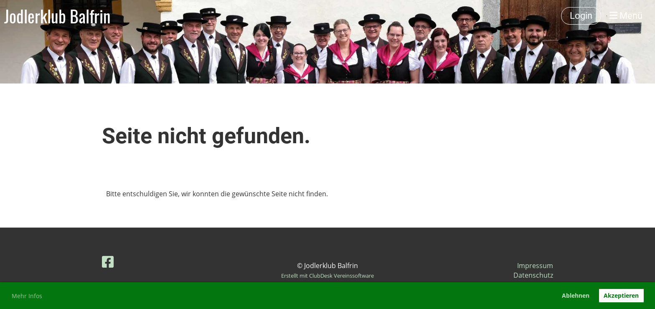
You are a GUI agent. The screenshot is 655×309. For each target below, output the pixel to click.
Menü (625, 15)
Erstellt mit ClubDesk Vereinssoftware (327, 275)
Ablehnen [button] (575, 295)
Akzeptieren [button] (621, 295)
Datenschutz (533, 275)
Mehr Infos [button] (27, 296)
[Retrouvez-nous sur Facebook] (108, 262)
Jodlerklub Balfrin (57, 16)
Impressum (535, 265)
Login (581, 15)
